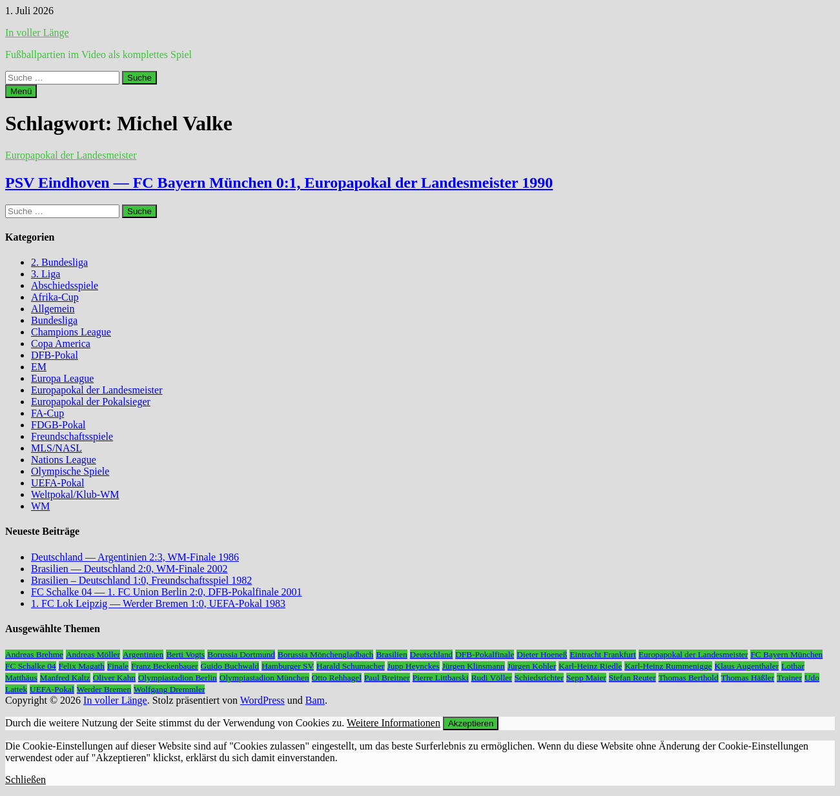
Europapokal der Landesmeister (70, 155)
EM (38, 366)
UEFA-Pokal (57, 482)
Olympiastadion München (264, 677)
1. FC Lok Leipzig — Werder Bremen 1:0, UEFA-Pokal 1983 (158, 603)
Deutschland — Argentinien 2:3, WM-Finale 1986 (135, 557)
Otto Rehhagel (337, 677)
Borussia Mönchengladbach (325, 654)
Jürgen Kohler (532, 666)
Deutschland (431, 654)
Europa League (62, 378)
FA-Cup (47, 413)
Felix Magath (82, 666)
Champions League (71, 331)
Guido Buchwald (230, 666)
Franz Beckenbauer (164, 666)
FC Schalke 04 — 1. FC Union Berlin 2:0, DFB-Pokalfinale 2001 (166, 591)
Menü (21, 91)
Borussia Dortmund (241, 654)
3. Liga (45, 273)
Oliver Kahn (114, 677)
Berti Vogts (185, 654)
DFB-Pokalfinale (484, 654)
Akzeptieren (470, 723)
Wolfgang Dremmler (169, 689)
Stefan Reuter (632, 677)
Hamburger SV (287, 666)
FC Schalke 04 (30, 666)
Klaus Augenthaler (747, 666)
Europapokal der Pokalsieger (90, 401)
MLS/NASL (56, 448)
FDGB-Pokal (58, 424)
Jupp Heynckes (413, 666)
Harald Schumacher (350, 666)
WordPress (262, 700)
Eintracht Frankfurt (602, 654)
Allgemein (53, 308)
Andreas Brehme (34, 654)
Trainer (789, 677)
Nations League (63, 459)
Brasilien (391, 654)
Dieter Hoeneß (542, 654)
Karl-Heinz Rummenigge (668, 666)
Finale (117, 666)
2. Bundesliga (59, 262)
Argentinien (143, 654)
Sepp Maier (586, 677)
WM (40, 506)
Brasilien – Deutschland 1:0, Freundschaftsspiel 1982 (141, 580)
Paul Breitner (387, 677)
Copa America (60, 343)
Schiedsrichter (539, 677)
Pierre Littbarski (441, 677)
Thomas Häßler (748, 677)
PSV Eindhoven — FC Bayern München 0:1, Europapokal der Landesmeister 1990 (279, 182)
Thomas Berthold (689, 677)
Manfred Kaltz (65, 677)
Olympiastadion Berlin (177, 677)
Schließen (25, 779)
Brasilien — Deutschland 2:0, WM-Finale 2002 (129, 568)
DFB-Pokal (54, 355)
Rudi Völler (491, 677)
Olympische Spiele (70, 471)
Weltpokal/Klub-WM (75, 494)
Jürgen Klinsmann (473, 666)
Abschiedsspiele (64, 285)
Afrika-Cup (55, 297)
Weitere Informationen (393, 722)
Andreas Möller (93, 654)
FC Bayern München (786, 654)
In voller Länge (37, 32)
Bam (315, 700)
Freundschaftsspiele (72, 436)
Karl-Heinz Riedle (590, 666)
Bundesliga (54, 320)
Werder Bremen (104, 689)
